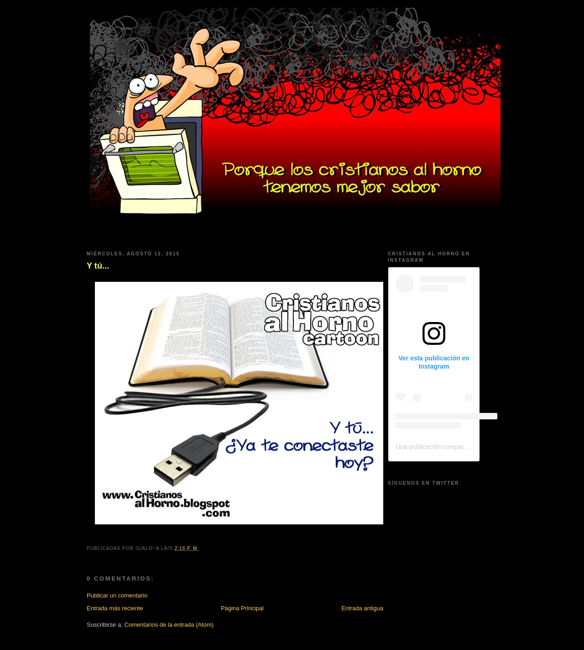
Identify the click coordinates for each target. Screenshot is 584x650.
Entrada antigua (362, 608)
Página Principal (242, 608)
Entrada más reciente (115, 608)
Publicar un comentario (117, 595)
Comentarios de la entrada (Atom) (169, 624)
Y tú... (98, 265)
